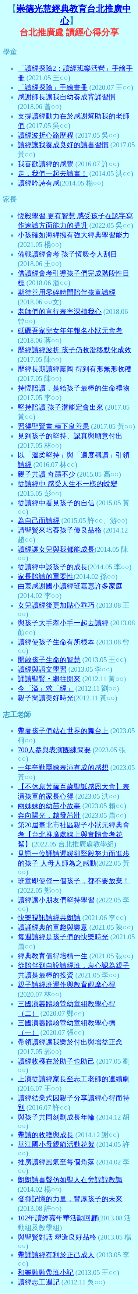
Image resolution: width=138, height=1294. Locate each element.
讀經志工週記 (39, 1282)
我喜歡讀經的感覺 (46, 164)
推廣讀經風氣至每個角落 (57, 1162)
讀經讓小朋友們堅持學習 (56, 900)
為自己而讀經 (39, 520)
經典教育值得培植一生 (53, 956)
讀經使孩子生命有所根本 (56, 642)
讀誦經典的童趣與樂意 (53, 927)
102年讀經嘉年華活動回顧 (58, 1218)
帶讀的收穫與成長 (46, 1135)
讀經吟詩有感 (39, 183)
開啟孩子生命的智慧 (49, 660)
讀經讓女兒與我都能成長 (56, 549)
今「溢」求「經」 (46, 688)
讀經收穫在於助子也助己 (56, 1061)
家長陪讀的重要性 (46, 576)
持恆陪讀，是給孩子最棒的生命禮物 (74, 388)
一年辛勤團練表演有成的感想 (63, 767)
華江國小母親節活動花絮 (56, 1144)
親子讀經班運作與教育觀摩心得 (67, 985)
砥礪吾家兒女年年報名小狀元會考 (70, 331)
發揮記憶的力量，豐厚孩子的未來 (70, 1199)
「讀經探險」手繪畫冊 (53, 87)
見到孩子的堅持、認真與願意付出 (70, 436)
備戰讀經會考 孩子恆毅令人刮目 (67, 254)
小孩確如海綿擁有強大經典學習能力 (74, 235)
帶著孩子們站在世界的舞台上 (63, 731)
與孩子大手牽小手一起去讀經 (63, 623)
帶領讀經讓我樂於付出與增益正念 (70, 1042)
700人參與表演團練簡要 (54, 750)
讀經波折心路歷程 (46, 135)
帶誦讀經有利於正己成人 (56, 1255)
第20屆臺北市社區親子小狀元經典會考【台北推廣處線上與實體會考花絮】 (74, 834)
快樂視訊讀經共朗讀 (49, 918)
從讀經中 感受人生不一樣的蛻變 (67, 484)
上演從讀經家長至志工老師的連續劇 (74, 1079)
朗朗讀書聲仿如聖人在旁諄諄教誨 (70, 1180)
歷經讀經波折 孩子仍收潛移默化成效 (74, 350)
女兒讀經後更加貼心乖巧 (56, 605)
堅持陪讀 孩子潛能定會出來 (60, 407)
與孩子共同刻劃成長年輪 (56, 1117)
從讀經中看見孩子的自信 (56, 503)
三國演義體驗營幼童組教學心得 (67, 1004)
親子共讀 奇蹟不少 (46, 474)
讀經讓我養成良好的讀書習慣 (63, 145)
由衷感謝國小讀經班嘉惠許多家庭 (70, 586)
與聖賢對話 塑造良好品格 (57, 1237)
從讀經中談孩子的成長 (53, 567)
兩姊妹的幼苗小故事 (49, 806)
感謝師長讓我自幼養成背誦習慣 (67, 97)
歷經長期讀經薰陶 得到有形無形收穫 (74, 369)
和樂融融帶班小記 (46, 1272)
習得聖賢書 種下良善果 (53, 426)
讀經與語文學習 (42, 669)
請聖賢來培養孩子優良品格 (60, 530)
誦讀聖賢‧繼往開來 (49, 679)
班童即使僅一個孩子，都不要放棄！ (74, 881)
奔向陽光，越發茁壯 (49, 815)
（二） (28, 1013)
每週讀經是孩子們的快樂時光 (63, 937)
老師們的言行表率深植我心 (60, 311)
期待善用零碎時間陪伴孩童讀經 (67, 292)
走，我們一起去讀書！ (53, 173)
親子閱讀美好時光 (46, 698)
